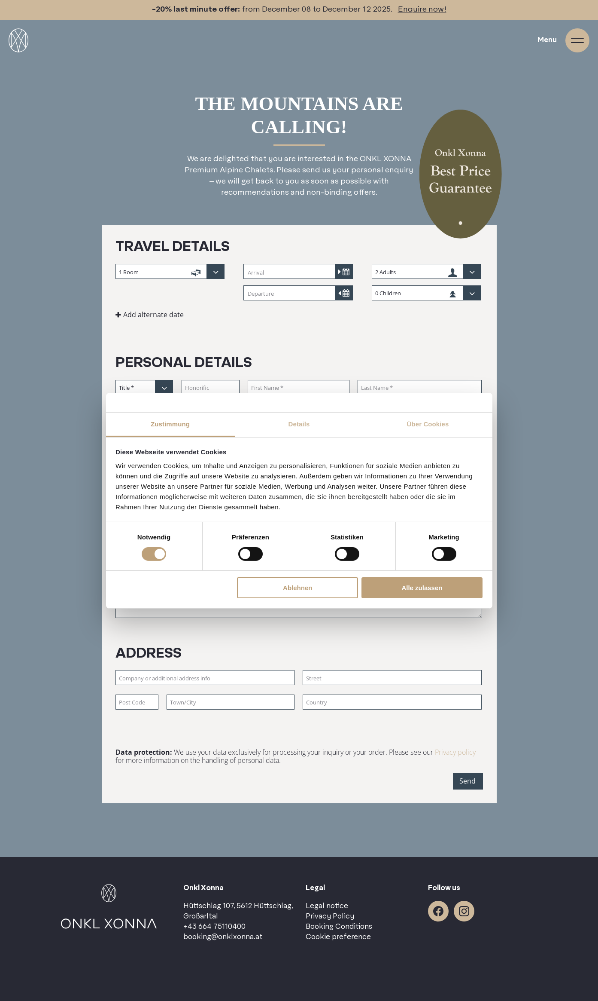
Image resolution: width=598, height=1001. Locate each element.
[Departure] (298, 293)
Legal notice (327, 906)
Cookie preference (338, 937)
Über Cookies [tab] (428, 423)
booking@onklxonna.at (223, 937)
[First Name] (298, 387)
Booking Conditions (339, 926)
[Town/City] (230, 702)
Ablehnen (297, 587)
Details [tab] (299, 423)
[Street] (392, 678)
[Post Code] (137, 702)
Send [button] (467, 781)
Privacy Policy (330, 916)
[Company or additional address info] (205, 678)
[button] (170, 314)
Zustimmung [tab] (170, 423)
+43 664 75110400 (214, 926)
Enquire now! (422, 9)
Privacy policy (455, 752)
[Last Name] (419, 387)
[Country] (392, 702)
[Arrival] (298, 272)
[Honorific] (210, 387)
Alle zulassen (421, 587)
